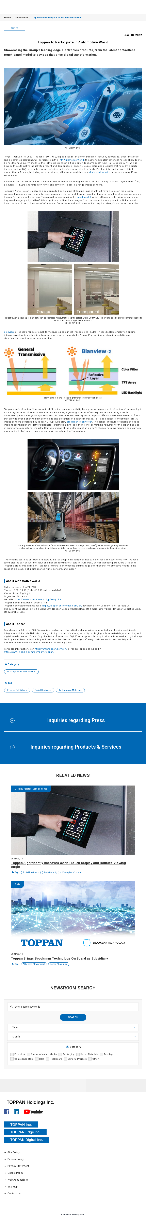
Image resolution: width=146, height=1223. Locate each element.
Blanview (9, 332)
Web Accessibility (16, 1179)
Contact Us (12, 1193)
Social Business (43, 690)
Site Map (11, 1186)
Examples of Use (70, 872)
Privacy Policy (14, 1159)
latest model (84, 197)
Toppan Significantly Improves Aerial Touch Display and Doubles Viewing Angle (68, 865)
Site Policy (12, 1152)
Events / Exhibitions (17, 690)
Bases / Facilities (58, 964)
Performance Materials (70, 690)
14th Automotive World (71, 160)
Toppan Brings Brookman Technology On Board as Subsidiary (59, 958)
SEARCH (73, 1017)
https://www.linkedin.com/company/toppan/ (29, 652)
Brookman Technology (79, 422)
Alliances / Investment (34, 964)
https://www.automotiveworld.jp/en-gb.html (39, 599)
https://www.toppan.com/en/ (51, 649)
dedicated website (99, 172)
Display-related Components (21, 671)
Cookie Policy (13, 1173)
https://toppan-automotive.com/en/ (62, 605)
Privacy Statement (16, 1166)
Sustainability (51, 872)
